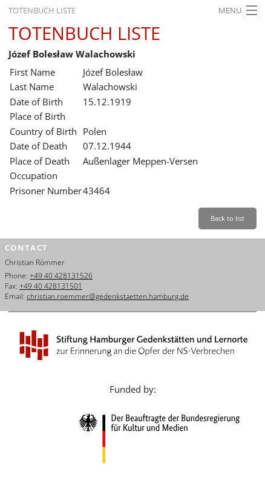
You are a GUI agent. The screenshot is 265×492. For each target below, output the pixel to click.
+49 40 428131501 (50, 286)
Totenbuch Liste (42, 10)
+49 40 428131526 (61, 276)
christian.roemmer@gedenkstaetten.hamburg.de (108, 296)
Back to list (227, 218)
